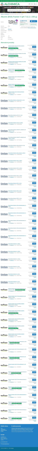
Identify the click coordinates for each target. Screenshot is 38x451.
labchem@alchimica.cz (5, 443)
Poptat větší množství (33, 24)
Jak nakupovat (3, 429)
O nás (1, 428)
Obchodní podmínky (4, 430)
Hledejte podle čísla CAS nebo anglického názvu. (16, 10)
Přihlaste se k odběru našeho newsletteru (17, 428)
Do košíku (34, 46)
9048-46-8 (9, 29)
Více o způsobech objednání (32, 27)
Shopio (12, 448)
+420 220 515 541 (4, 441)
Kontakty (2, 431)
